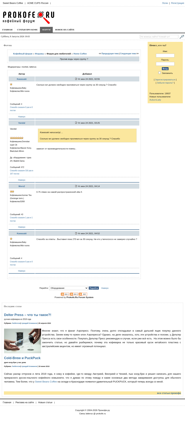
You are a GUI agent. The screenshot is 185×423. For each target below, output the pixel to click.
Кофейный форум (22, 53)
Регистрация (177, 3)
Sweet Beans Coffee (13, 3)
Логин (165, 3)
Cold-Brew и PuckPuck (22, 358)
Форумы (39, 53)
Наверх (21, 116)
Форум (46, 30)
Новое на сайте (65, 30)
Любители (16, 323)
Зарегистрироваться (165, 79)
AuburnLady (155, 99)
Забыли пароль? (165, 82)
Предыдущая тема (110, 54)
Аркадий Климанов (29, 323)
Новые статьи (45, 402)
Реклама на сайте (25, 402)
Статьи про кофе (27, 30)
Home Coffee (80, 53)
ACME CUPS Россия (37, 3)
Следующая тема (128, 54)
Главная (7, 30)
